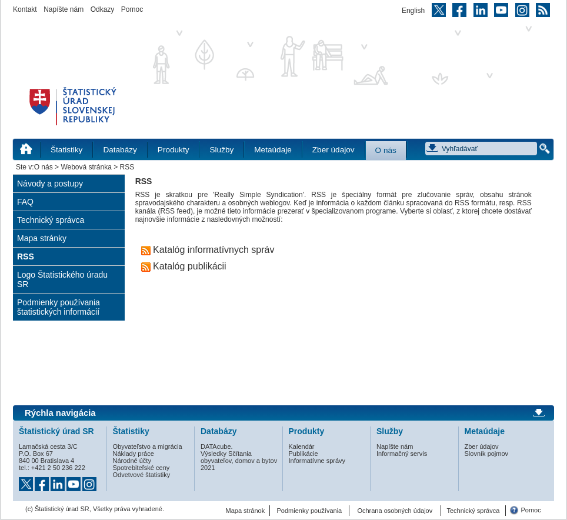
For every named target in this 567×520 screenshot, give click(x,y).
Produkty (173, 149)
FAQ (25, 201)
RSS (25, 256)
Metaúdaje (272, 149)
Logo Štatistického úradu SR (62, 279)
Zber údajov (333, 149)
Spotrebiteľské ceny (141, 467)
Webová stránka (86, 167)
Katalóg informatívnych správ (208, 250)
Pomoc (132, 9)
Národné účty (132, 460)
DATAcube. (217, 446)
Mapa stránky (41, 238)
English (413, 10)
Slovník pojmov (487, 453)
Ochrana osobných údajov (394, 510)
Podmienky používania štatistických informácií (58, 307)
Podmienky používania (309, 510)
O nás (385, 150)
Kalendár (302, 446)
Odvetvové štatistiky (142, 474)
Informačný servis (401, 453)
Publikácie (303, 453)
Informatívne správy (317, 460)
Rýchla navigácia (60, 413)
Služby (221, 149)
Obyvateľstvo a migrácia (147, 446)
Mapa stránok (245, 510)
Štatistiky (66, 149)
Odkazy (103, 9)
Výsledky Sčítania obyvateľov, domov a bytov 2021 (239, 460)
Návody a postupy (50, 183)
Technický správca (50, 220)
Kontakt (25, 9)
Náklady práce (133, 453)
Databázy (119, 149)
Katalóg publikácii (183, 266)
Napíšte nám (64, 9)
